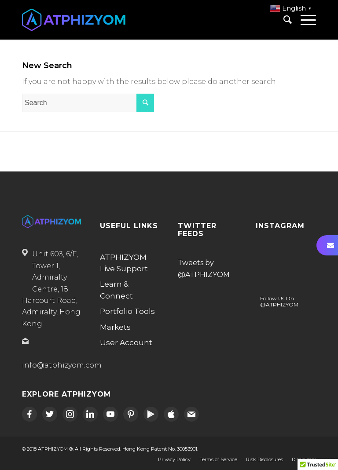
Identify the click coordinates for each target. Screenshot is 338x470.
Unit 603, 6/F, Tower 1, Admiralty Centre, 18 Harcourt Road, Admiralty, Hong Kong (51, 289)
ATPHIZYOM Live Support (124, 263)
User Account (126, 342)
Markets (115, 327)
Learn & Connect (116, 290)
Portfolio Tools (127, 311)
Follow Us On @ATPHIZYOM (279, 301)
